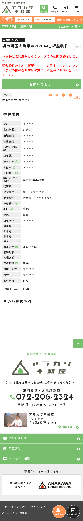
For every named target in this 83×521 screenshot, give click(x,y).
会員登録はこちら (68, 19)
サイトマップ (38, 507)
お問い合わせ (40, 84)
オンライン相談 (16, 458)
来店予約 (73, 512)
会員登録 (59, 512)
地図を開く (66, 427)
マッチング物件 (44, 19)
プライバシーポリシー (14, 507)
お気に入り (23, 19)
